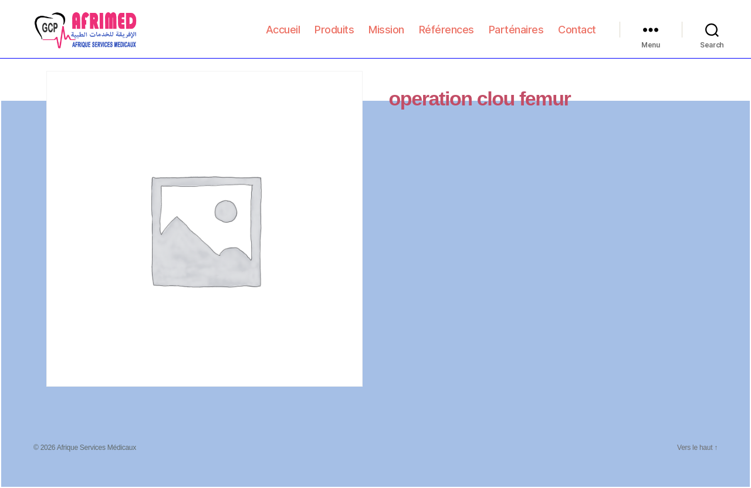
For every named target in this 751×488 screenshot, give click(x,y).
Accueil (283, 36)
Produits (334, 36)
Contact (577, 36)
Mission (386, 36)
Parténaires (516, 36)
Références (446, 36)
